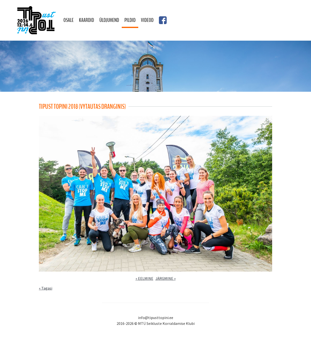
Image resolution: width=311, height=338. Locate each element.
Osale (68, 20)
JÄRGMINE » (166, 278)
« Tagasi (45, 288)
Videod (147, 20)
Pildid (130, 20)
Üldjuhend (109, 20)
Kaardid (86, 20)
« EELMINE (144, 278)
